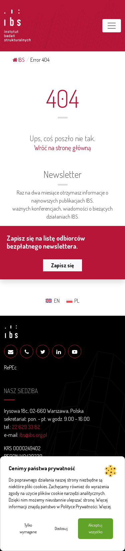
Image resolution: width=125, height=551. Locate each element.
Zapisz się (62, 265)
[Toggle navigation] (111, 25)
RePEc (10, 367)
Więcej (105, 506)
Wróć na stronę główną (62, 147)
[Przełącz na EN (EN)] (52, 300)
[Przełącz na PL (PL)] (73, 300)
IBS (19, 59)
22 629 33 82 (26, 427)
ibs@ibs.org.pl (33, 435)
